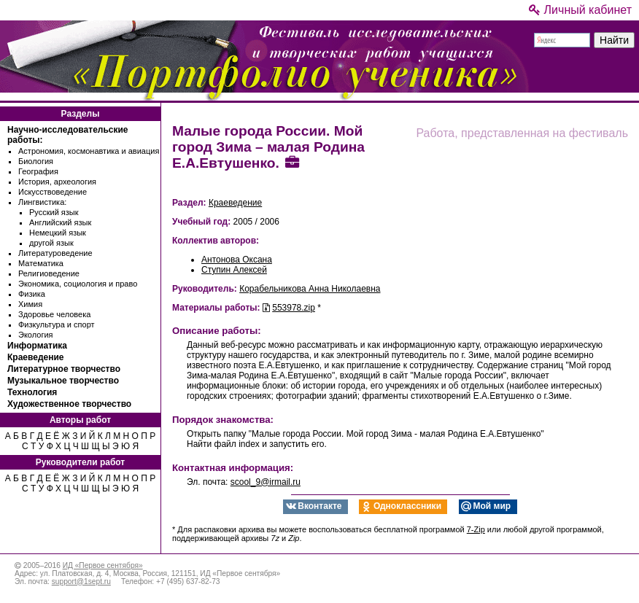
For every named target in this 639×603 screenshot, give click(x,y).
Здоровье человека (54, 314)
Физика (31, 293)
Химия (30, 304)
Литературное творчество (63, 369)
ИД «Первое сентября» (103, 565)
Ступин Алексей (234, 270)
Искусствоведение (52, 191)
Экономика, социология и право (77, 283)
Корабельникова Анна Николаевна (309, 289)
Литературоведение (55, 253)
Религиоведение (49, 273)
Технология (32, 392)
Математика (40, 263)
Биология (35, 161)
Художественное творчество (69, 404)
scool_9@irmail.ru (266, 482)
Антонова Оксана (236, 259)
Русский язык (54, 212)
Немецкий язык (57, 232)
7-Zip (476, 529)
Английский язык (60, 222)
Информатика (37, 346)
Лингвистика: (42, 202)
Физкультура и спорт (56, 324)
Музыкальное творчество (63, 381)
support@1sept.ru (81, 581)
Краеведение (35, 357)
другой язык (51, 242)
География (38, 171)
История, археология (57, 181)
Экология (35, 334)
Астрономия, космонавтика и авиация (88, 151)
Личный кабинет (580, 10)
